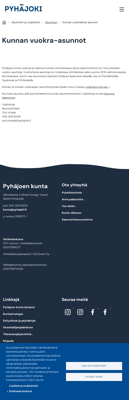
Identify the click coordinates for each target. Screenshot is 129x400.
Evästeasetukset (20, 391)
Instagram (72, 308)
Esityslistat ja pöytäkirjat (19, 320)
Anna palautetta (73, 199)
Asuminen (51, 22)
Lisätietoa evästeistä (23, 386)
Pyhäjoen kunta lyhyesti (19, 307)
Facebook (97, 308)
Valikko (121, 9)
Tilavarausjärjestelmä (18, 334)
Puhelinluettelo (72, 192)
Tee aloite (69, 206)
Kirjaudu (8, 341)
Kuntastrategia (13, 314)
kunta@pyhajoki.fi (15, 209)
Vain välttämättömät (94, 365)
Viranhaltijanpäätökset (18, 327)
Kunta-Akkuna (72, 213)
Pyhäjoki (4, 22)
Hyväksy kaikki (93, 376)
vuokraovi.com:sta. (97, 87)
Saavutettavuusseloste (77, 219)
